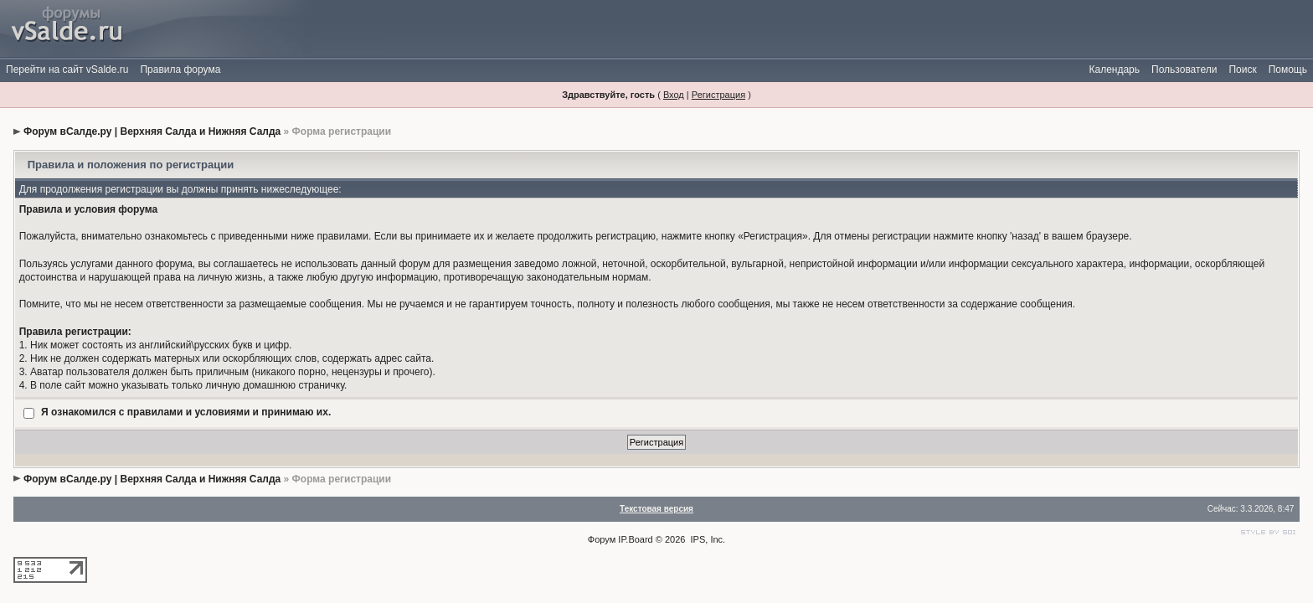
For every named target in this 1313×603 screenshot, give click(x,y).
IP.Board (635, 539)
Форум (601, 539)
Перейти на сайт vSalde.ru (67, 69)
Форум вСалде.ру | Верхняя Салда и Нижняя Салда (152, 131)
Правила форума (180, 69)
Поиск (1242, 69)
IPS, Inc (707, 539)
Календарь (1114, 69)
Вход (673, 95)
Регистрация (718, 95)
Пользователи (1184, 69)
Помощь (1288, 69)
